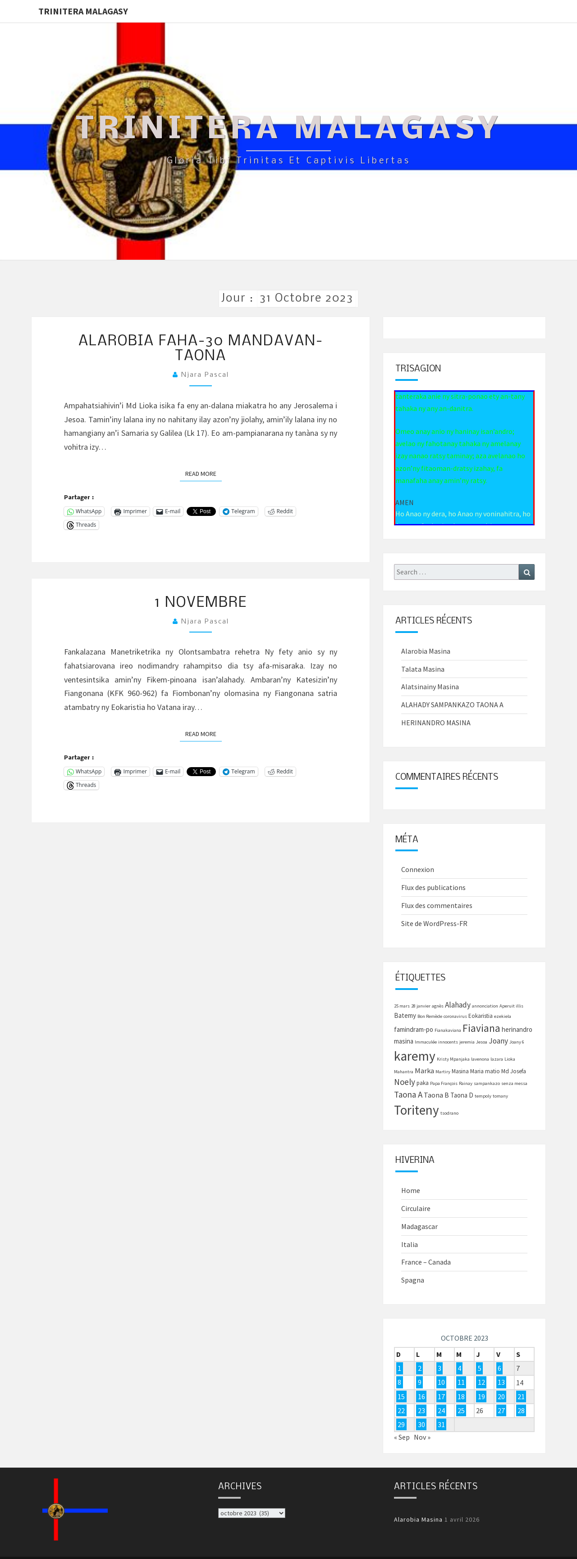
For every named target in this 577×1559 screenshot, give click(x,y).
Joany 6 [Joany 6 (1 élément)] (516, 1042)
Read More (203, 473)
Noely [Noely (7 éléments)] (404, 1081)
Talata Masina (422, 668)
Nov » (422, 1437)
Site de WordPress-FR (434, 923)
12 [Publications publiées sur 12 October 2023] (481, 1382)
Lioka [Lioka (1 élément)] (509, 1059)
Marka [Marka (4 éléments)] (424, 1070)
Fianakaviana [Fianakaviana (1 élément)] (448, 1030)
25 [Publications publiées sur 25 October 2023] (461, 1410)
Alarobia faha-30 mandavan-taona (200, 349)
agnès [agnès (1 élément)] (438, 1006)
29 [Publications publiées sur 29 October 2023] (401, 1424)
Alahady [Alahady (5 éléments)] (458, 1005)
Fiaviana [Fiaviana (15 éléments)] (481, 1028)
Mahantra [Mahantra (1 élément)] (403, 1072)
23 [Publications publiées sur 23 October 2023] (421, 1410)
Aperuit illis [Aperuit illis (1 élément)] (511, 1006)
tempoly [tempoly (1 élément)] (483, 1096)
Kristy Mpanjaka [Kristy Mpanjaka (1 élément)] (453, 1059)
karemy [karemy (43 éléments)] (414, 1056)
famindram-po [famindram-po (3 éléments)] (413, 1029)
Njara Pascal (205, 375)
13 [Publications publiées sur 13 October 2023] (501, 1382)
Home (410, 1190)
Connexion (417, 869)
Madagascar (419, 1226)
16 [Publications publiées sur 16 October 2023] (421, 1396)
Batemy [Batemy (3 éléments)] (405, 1015)
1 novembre (201, 603)
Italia (409, 1244)
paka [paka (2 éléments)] (423, 1083)
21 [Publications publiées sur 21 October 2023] (521, 1396)
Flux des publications (433, 887)
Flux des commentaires (436, 905)
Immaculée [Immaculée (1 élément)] (426, 1042)
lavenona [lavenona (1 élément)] (480, 1059)
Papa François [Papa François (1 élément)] (444, 1083)
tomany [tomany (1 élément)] (500, 1096)
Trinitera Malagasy (83, 11)
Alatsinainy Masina (430, 686)
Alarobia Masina (425, 650)
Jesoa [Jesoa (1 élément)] (481, 1042)
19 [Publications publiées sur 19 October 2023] (481, 1396)
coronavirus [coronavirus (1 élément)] (455, 1016)
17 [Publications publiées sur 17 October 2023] (441, 1396)
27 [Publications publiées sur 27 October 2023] (501, 1410)
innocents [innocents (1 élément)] (448, 1042)
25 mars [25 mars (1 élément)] (402, 1006)
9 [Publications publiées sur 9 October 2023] (419, 1382)
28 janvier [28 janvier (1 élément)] (420, 1006)
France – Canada (426, 1261)
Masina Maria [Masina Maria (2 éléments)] (468, 1071)
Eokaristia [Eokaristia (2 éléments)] (480, 1016)
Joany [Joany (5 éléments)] (498, 1041)
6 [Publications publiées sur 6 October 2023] (499, 1368)
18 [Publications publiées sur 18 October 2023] (461, 1396)
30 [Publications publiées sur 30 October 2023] (421, 1424)
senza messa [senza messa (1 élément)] (514, 1083)
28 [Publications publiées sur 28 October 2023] (521, 1410)
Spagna (412, 1279)
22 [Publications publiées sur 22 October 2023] (401, 1410)
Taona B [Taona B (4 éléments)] (436, 1094)
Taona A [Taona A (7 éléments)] (408, 1094)
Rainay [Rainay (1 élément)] (465, 1083)
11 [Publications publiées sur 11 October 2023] (461, 1382)
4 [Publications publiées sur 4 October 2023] (459, 1368)
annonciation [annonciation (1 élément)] (485, 1006)
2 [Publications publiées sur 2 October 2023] (419, 1368)
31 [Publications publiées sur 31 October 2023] (441, 1424)
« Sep (402, 1437)
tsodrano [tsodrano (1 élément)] (449, 1113)
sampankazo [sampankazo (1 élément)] (487, 1083)
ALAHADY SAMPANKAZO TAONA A (452, 704)
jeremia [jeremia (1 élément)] (467, 1042)
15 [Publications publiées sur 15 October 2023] (401, 1396)
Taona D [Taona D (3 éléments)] (461, 1095)
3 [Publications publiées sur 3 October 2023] (439, 1368)
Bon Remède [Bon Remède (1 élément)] (429, 1016)
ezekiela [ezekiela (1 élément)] (502, 1016)
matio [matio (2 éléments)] (492, 1071)
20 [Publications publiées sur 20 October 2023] (501, 1396)
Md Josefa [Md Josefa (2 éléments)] (513, 1071)
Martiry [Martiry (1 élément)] (442, 1072)
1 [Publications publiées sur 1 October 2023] (399, 1368)
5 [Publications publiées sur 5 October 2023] (479, 1368)
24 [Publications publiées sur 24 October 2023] (441, 1410)
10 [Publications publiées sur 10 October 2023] (441, 1382)
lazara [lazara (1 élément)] (496, 1059)
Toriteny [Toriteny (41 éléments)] (416, 1110)
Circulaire (415, 1208)
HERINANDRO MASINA (436, 722)
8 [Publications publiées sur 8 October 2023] (399, 1382)
